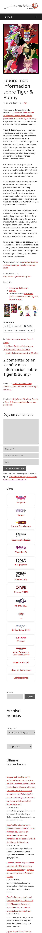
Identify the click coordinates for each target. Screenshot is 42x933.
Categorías (11, 728)
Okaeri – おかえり (21, 662)
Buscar (10, 692)
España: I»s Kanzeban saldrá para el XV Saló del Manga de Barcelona (21, 838)
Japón (23, 339)
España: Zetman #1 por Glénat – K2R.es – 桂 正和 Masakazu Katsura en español (20, 866)
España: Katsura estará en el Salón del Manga (20, 873)
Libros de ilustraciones (21, 670)
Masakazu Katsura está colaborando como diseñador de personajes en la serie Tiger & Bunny (19, 115)
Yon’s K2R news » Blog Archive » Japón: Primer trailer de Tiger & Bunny (20, 386)
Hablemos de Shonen (18, 288)
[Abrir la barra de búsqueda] (36, 17)
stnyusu (12, 290)
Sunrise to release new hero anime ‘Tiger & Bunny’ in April (23, 296)
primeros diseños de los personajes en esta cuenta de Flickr (20, 265)
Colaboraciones (13, 339)
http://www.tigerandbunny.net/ (17, 276)
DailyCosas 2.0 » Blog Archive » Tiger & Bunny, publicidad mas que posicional (20, 402)
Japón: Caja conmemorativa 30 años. (22, 353)
